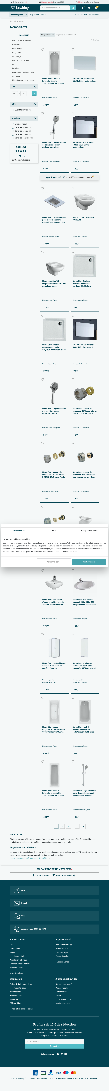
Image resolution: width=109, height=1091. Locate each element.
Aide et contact (18, 939)
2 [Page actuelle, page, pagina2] (62, 826)
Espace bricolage (63, 956)
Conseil (44, 14)
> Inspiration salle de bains (21, 1008)
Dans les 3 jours (23, 127)
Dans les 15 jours (24, 137)
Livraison (16, 118)
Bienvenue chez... (17, 995)
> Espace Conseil (63, 961)
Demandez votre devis (65, 944)
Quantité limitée (23, 109)
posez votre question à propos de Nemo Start (29, 858)
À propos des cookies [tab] (90, 531)
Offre (14, 104)
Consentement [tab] (19, 531)
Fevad (58, 995)
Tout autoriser (89, 562)
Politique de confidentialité (61, 1078)
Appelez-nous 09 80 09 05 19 (30, 929)
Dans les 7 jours (23, 134)
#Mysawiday (15, 1003)
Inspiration (34, 14)
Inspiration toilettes (18, 988)
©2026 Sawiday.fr (18, 1078)
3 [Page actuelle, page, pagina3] (68, 826)
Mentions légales (63, 1003)
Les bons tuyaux (62, 952)
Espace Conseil (63, 939)
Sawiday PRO (81, 14)
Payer (12, 952)
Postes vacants (62, 988)
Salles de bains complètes (21, 984)
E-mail (20, 903)
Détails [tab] (55, 531)
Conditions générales (38, 1078)
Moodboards (15, 991)
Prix (13, 86)
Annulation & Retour (18, 960)
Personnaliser (54, 562)
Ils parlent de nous (63, 999)
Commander (15, 948)
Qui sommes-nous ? (64, 984)
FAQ (19, 890)
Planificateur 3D (62, 948)
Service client (93, 14)
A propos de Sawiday (66, 978)
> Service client (16, 973)
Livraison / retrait (17, 956)
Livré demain (21, 124)
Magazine (14, 999)
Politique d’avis (16, 967)
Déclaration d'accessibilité (86, 1078)
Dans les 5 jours (23, 131)
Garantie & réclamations (20, 963)
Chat (19, 916)
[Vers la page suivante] (83, 826)
